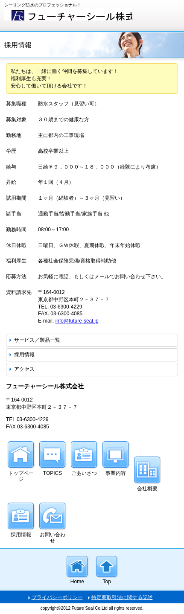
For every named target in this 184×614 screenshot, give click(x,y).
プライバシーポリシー (57, 597)
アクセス (24, 369)
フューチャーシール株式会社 (68, 14)
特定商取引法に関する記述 (122, 597)
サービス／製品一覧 (37, 340)
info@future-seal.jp (77, 321)
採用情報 (24, 355)
